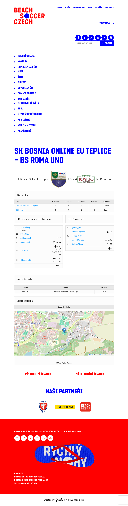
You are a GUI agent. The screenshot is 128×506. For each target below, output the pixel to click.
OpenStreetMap (103, 354)
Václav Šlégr (25, 228)
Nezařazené (24, 130)
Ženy (20, 76)
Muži (20, 71)
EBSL (20, 108)
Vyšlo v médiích (27, 125)
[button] (64, 330)
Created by (53, 500)
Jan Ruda (24, 250)
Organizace (104, 23)
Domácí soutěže (27, 93)
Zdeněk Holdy (26, 260)
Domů (59, 8)
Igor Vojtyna (76, 228)
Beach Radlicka (64, 307)
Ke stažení (24, 119)
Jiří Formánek (25, 238)
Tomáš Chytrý (77, 236)
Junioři (22, 82)
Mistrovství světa (28, 103)
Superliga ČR (25, 87)
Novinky (22, 61)
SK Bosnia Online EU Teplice (27, 206)
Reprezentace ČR (27, 67)
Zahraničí (23, 99)
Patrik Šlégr (24, 234)
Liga (90, 8)
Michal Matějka (78, 240)
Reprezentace (79, 8)
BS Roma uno (21, 210)
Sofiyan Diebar (77, 244)
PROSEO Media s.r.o (75, 499)
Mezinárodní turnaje (30, 114)
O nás (67, 8)
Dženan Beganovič (79, 232)
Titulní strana (26, 56)
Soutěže (98, 8)
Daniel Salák (25, 242)
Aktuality (109, 8)
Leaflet (91, 354)
